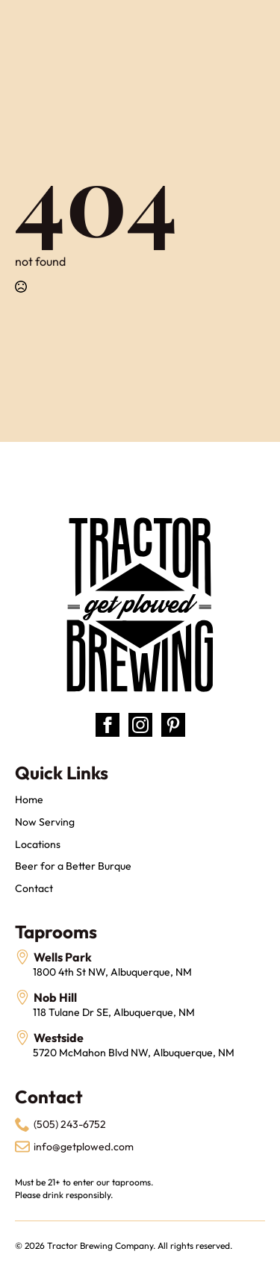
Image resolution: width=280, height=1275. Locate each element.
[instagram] (140, 725)
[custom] (173, 725)
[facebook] (107, 725)
